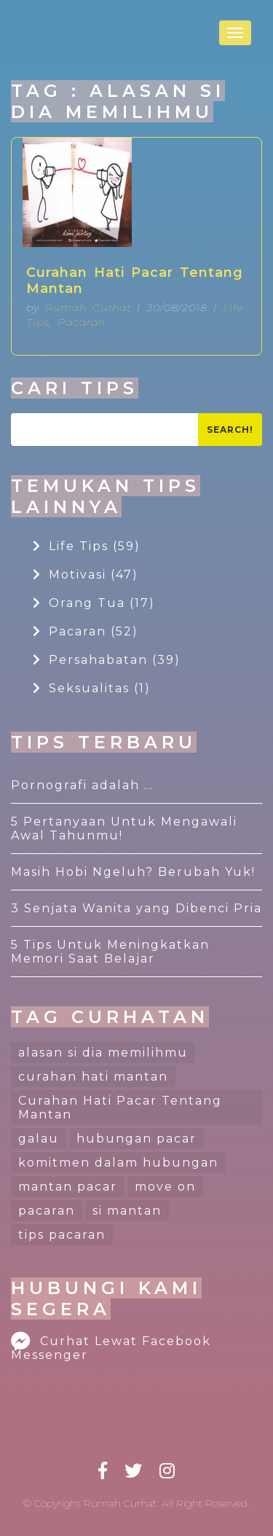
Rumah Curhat (88, 307)
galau (38, 1138)
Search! (230, 429)
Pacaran (82, 322)
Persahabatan (107, 660)
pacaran (46, 1211)
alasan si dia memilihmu (103, 1052)
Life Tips (87, 546)
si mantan (127, 1211)
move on (165, 1187)
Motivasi (85, 574)
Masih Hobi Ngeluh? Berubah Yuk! (133, 872)
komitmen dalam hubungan (118, 1162)
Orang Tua (94, 603)
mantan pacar (67, 1187)
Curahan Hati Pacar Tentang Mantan (134, 281)
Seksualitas (92, 688)
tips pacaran (62, 1235)
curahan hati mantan (93, 1077)
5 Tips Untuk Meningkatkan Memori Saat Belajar (110, 951)
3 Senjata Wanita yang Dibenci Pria (136, 908)
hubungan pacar (136, 1138)
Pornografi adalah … (82, 785)
